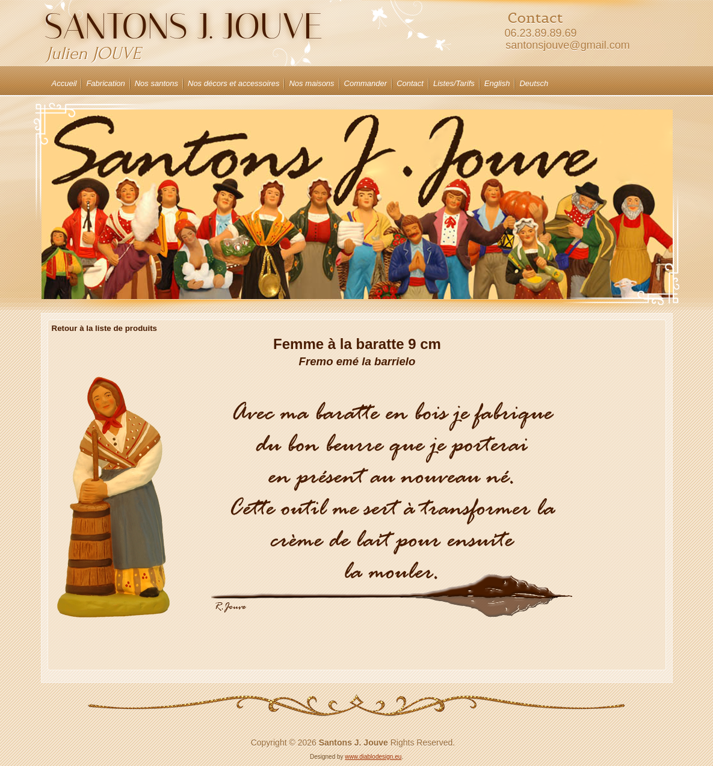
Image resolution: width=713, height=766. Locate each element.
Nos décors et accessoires (233, 83)
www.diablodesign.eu (373, 756)
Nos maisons (311, 83)
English (497, 83)
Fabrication (105, 83)
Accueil (64, 83)
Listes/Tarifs (454, 83)
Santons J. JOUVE (183, 26)
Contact (410, 83)
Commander (365, 83)
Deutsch (533, 83)
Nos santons (156, 83)
